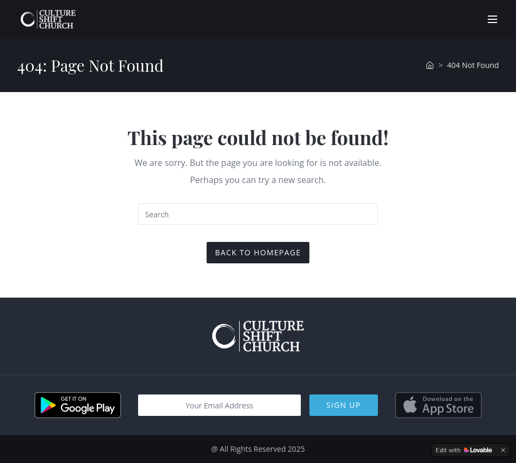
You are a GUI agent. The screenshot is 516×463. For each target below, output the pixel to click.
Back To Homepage (258, 252)
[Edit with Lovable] (463, 450)
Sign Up (344, 405)
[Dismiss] (503, 450)
